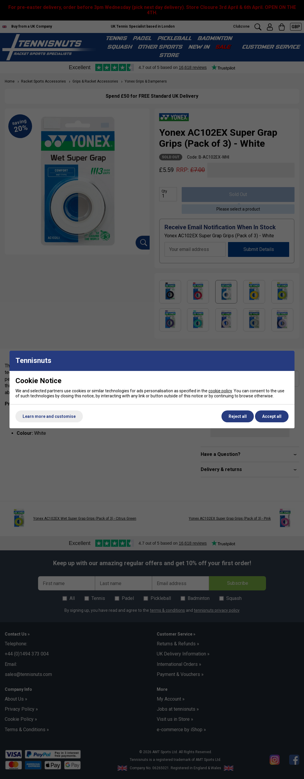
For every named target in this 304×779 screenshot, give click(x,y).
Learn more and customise (49, 416)
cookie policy (220, 390)
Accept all (271, 416)
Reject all (238, 416)
